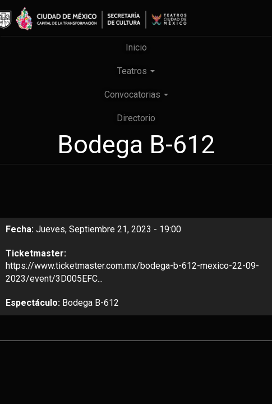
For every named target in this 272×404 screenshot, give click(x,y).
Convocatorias (136, 94)
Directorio (136, 118)
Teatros (136, 71)
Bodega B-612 (90, 302)
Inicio (136, 47)
